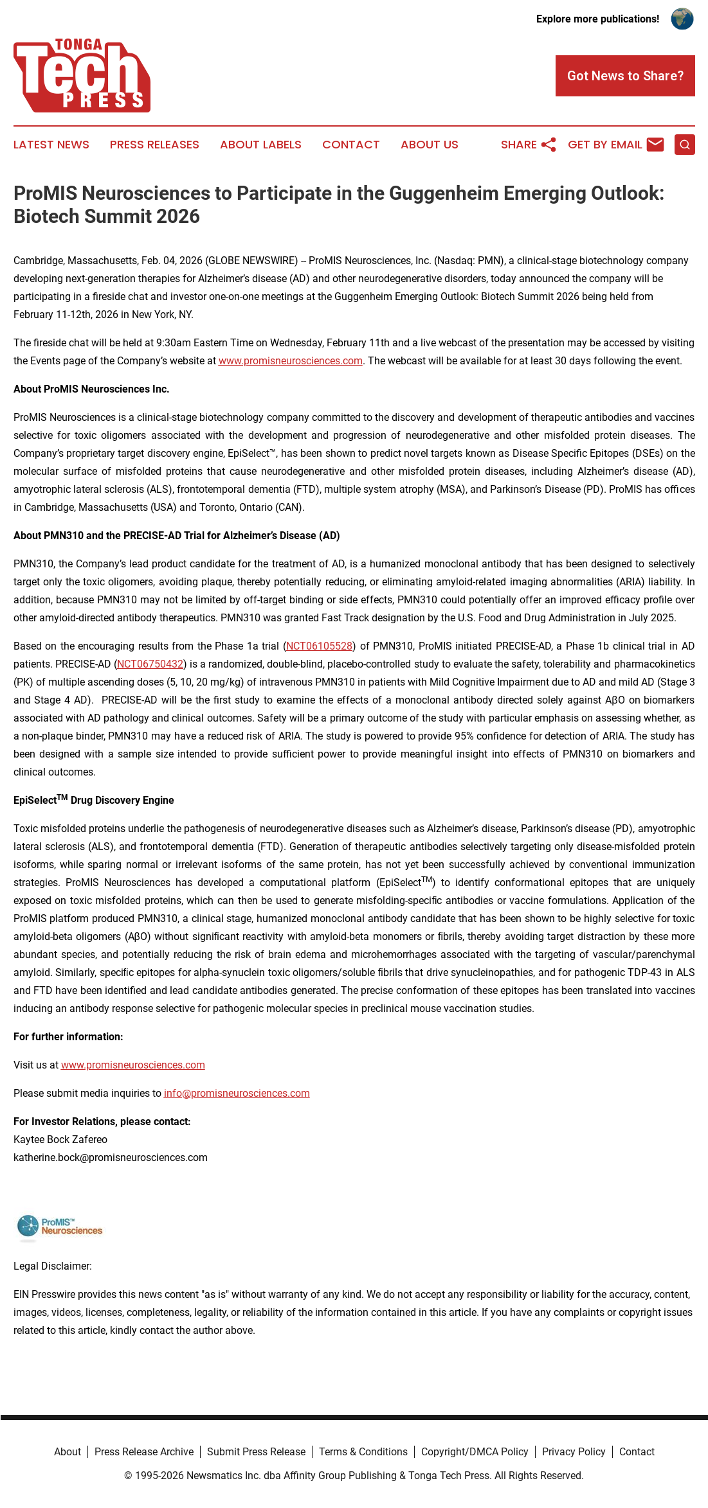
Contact (351, 144)
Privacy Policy (574, 1452)
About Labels (261, 144)
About (67, 1452)
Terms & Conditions (363, 1452)
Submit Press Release (256, 1452)
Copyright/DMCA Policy (475, 1452)
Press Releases (154, 144)
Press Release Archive (144, 1452)
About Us (429, 144)
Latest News (51, 144)
